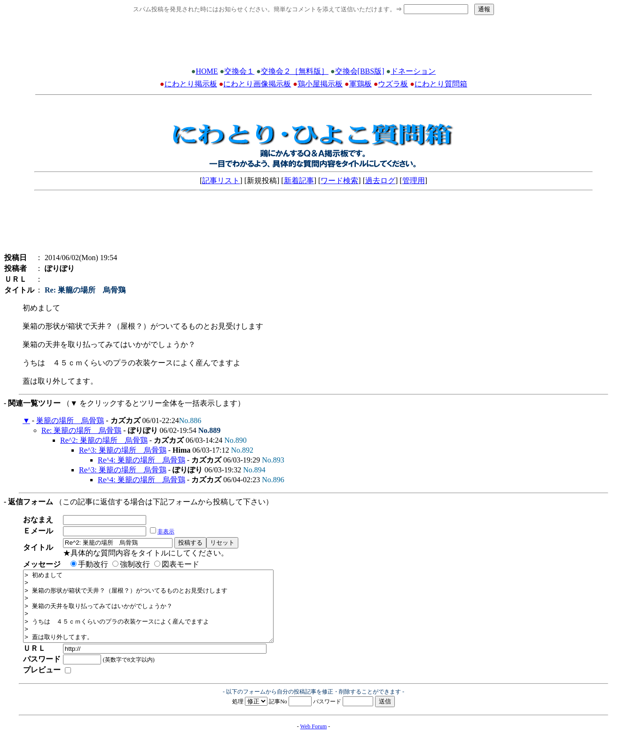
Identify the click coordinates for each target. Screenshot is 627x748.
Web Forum (313, 740)
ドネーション (413, 71)
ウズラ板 (393, 84)
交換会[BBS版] (359, 71)
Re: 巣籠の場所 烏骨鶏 (81, 430)
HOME (207, 71)
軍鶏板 (360, 84)
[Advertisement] (313, 44)
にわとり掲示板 (191, 84)
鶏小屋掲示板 (320, 84)
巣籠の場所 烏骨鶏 (70, 420)
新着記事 (299, 181)
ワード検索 (339, 181)
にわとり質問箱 (441, 84)
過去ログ (380, 181)
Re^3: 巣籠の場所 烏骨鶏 (122, 450)
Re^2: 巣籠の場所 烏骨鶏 (104, 440)
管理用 (413, 181)
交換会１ (239, 71)
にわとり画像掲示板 (257, 84)
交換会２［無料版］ (295, 71)
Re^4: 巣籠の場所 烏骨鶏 (141, 460)
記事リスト (221, 181)
